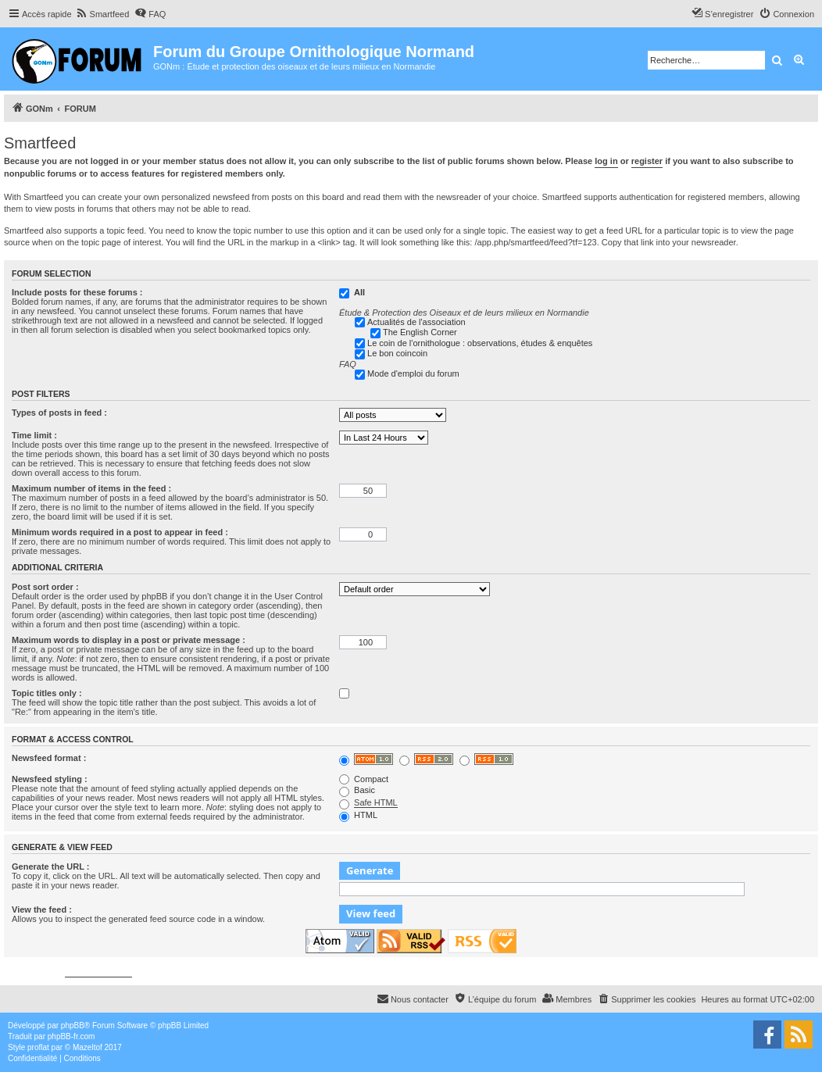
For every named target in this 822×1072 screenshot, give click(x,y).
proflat (38, 1047)
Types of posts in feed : (59, 412)
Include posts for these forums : (77, 292)
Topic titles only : (47, 693)
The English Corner (420, 332)
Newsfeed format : (49, 758)
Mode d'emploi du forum (413, 373)
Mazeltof (87, 1047)
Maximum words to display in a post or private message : (128, 640)
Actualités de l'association (416, 322)
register (647, 161)
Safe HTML (376, 802)
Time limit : (34, 435)
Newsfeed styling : (50, 779)
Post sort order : (45, 586)
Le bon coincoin (397, 353)
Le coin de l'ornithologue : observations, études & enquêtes (479, 343)
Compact (363, 779)
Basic (357, 790)
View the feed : (42, 909)
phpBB (72, 1025)
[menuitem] (103, 14)
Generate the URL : (50, 866)
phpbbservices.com (98, 972)
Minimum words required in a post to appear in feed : (120, 532)
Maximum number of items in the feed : (91, 488)
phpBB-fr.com (71, 1036)
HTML (358, 815)
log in (606, 161)
